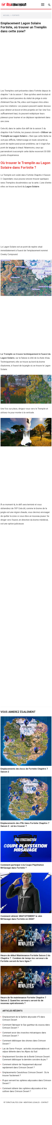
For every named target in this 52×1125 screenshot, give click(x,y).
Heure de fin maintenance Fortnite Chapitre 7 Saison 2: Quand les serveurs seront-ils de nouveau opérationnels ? (23, 1000)
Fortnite (15, 15)
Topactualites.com (13, 1102)
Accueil (6, 15)
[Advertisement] (26, 62)
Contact (44, 1102)
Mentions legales (32, 1102)
